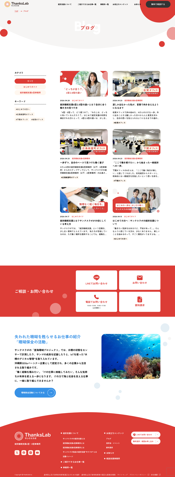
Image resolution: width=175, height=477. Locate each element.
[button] (66, 4)
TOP (16, 11)
